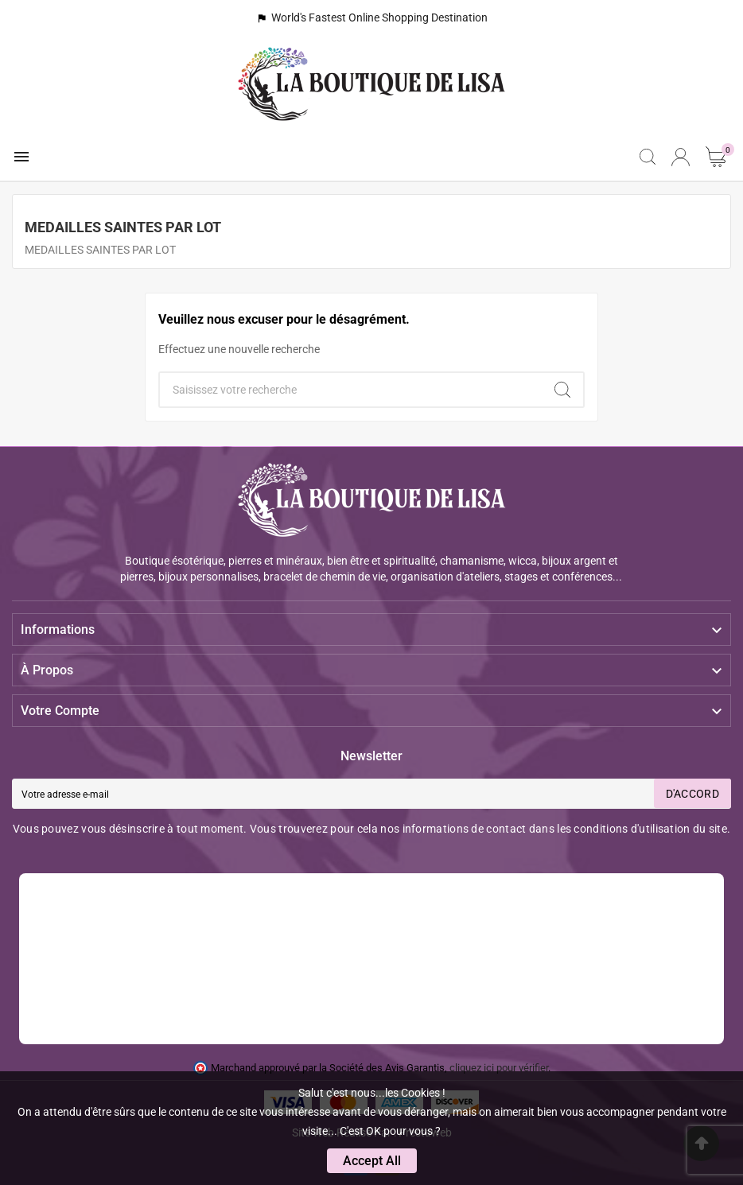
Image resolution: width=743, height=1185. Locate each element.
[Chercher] (351, 389)
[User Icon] (680, 157)
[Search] (562, 389)
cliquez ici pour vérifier (498, 1068)
